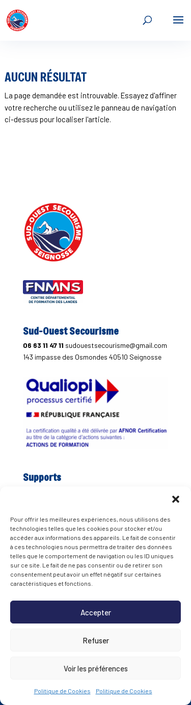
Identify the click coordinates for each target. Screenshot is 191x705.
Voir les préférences (96, 668)
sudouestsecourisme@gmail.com (116, 345)
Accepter (95, 612)
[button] (176, 499)
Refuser (96, 640)
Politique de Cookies (62, 690)
